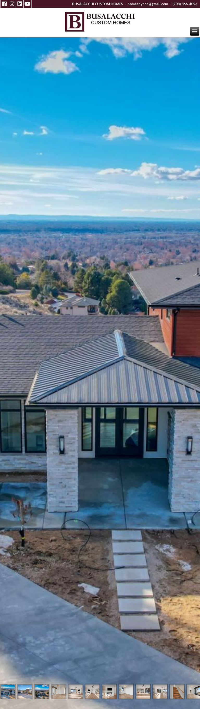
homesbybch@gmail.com (148, 4)
